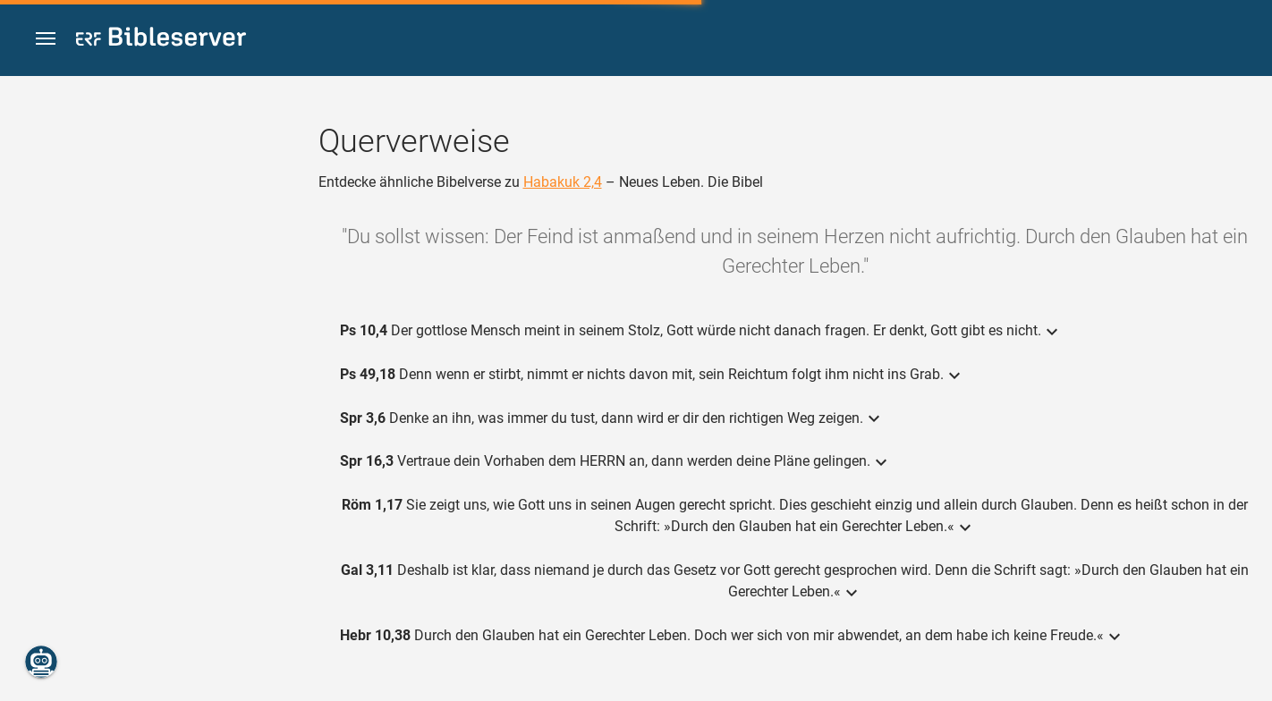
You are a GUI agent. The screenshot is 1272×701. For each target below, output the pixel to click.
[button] (45, 39)
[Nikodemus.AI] (41, 662)
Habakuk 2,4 (562, 181)
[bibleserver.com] (161, 40)
